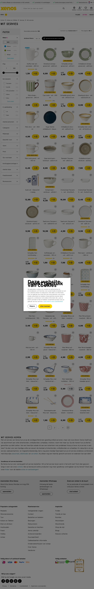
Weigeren (32, 306)
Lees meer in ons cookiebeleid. (53, 301)
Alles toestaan (45, 306)
